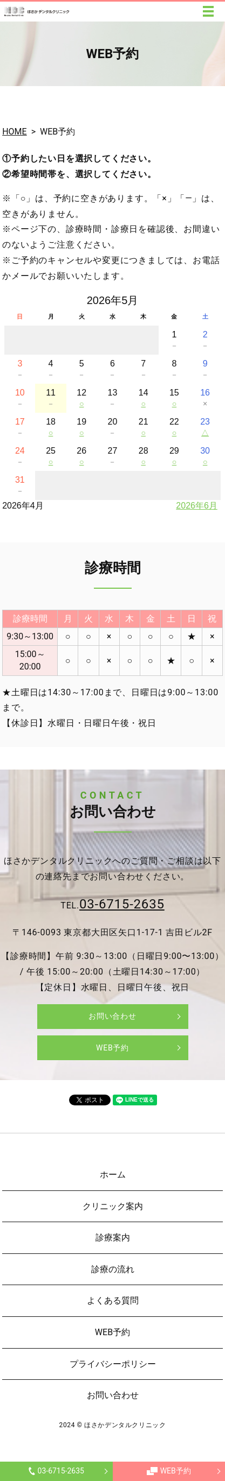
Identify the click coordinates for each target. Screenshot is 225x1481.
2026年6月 (196, 505)
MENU (208, 11)
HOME (14, 131)
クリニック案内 (113, 1206)
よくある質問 (113, 1300)
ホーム (113, 1174)
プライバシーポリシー (113, 1364)
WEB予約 (169, 1470)
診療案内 (113, 1237)
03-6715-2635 (56, 1470)
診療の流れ (112, 1269)
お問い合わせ (112, 1016)
